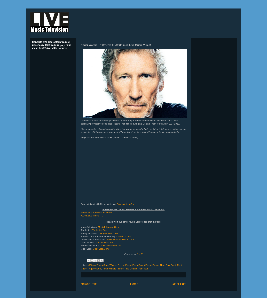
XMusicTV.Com (123, 236)
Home (134, 284)
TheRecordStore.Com (110, 245)
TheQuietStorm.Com (108, 233)
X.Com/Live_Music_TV (92, 215)
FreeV (140, 254)
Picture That (158, 265)
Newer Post (89, 284)
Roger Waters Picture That (116, 268)
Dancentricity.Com (104, 242)
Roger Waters (94, 268)
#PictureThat (95, 265)
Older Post (179, 284)
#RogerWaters (109, 265)
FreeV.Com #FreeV (141, 265)
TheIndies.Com (99, 230)
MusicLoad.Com (101, 249)
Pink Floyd (171, 265)
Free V (121, 265)
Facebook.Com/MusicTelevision (96, 212)
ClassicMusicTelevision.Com (120, 239)
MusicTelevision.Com (108, 227)
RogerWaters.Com (126, 204)
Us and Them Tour (139, 268)
